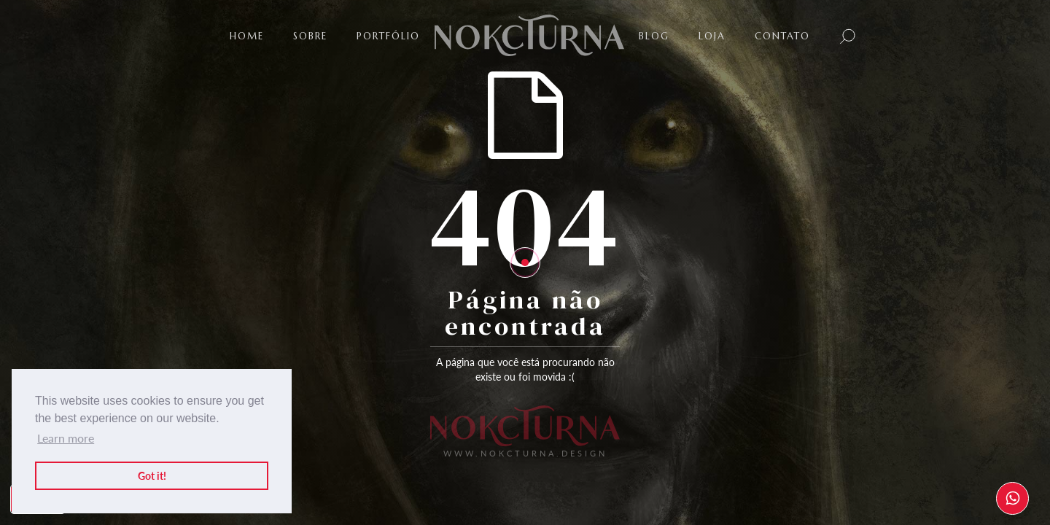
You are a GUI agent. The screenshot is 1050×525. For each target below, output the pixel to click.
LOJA (712, 36)
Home (247, 36)
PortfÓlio (388, 36)
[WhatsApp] (1012, 498)
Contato (782, 36)
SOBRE (310, 36)
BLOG (654, 36)
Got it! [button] (152, 475)
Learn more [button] (65, 437)
